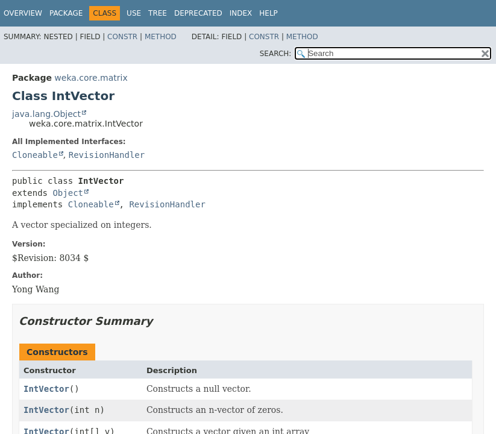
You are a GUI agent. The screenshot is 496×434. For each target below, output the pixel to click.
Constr (122, 37)
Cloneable (35, 155)
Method (161, 37)
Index (241, 13)
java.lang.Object (46, 114)
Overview (23, 13)
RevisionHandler (107, 155)
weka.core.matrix (90, 78)
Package (66, 13)
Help (268, 13)
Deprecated (198, 13)
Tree (157, 13)
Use (134, 13)
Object (67, 193)
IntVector (46, 389)
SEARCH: (276, 53)
